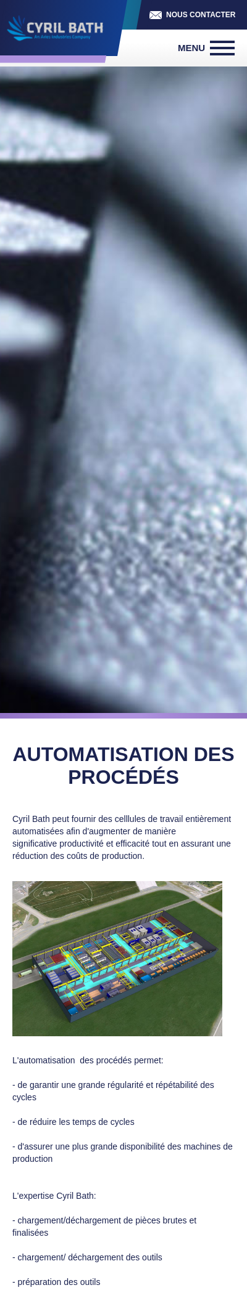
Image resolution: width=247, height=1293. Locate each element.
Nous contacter (200, 14)
